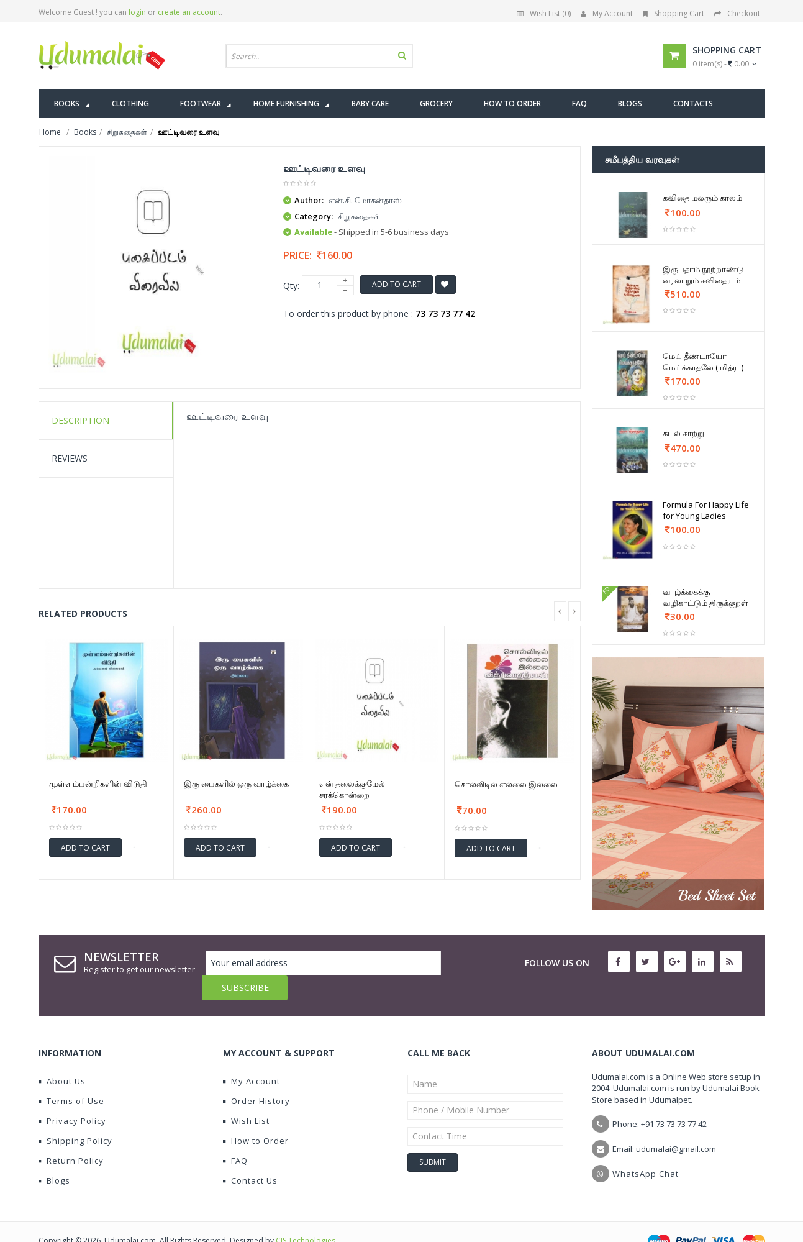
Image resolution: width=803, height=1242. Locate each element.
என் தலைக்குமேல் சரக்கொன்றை (352, 789)
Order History (256, 1076)
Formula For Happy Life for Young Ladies (706, 510)
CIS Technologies (305, 1215)
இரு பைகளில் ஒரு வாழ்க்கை (236, 783)
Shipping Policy (75, 1115)
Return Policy (71, 1135)
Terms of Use (71, 1076)
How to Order (256, 1115)
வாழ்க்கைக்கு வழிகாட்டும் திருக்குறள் (705, 597)
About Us (62, 1056)
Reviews (70, 458)
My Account (607, 13)
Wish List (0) (544, 13)
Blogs (54, 1155)
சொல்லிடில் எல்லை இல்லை (506, 784)
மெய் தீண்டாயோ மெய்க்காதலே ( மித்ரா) (703, 361)
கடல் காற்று (683, 433)
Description (80, 420)
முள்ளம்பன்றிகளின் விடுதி (98, 783)
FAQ (235, 1135)
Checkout (737, 13)
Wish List (246, 1096)
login (137, 12)
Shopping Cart (673, 13)
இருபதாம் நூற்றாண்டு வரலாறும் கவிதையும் (703, 274)
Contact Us (250, 1155)
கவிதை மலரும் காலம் (702, 197)
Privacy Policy (72, 1096)
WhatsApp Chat (645, 1148)
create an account (189, 12)
